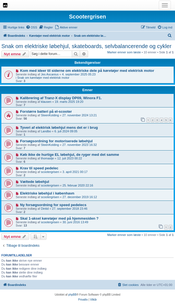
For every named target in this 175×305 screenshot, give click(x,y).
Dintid (45, 208)
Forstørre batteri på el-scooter (46, 111)
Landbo (46, 131)
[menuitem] (31, 27)
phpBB (72, 294)
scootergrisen (50, 171)
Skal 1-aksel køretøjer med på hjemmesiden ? (59, 218)
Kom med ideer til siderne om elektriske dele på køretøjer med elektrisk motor (87, 71)
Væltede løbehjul (34, 182)
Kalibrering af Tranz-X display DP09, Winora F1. (61, 98)
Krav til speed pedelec (39, 168)
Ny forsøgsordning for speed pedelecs (53, 205)
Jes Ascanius (50, 74)
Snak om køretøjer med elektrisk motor (43, 77)
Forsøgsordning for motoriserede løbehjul (56, 141)
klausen (46, 101)
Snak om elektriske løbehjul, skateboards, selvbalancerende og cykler (86, 46)
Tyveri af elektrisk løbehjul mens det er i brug (59, 127)
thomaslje (47, 158)
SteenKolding (50, 115)
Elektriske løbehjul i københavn (47, 193)
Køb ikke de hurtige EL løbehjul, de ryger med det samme (69, 154)
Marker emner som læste (124, 52)
